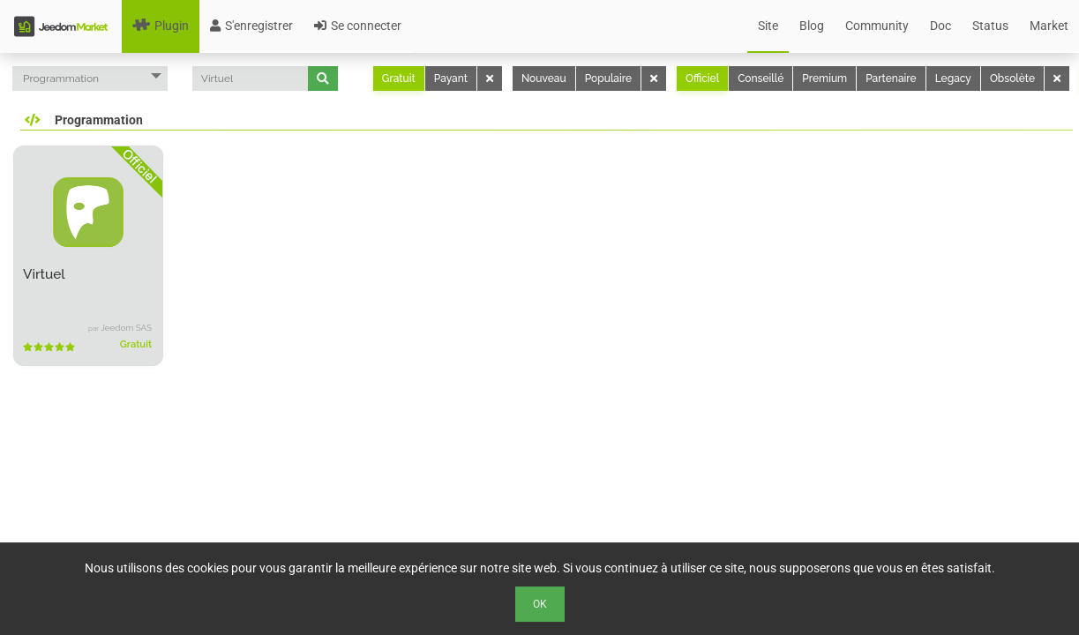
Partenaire (890, 78)
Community (877, 26)
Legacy (953, 78)
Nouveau (543, 78)
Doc (940, 26)
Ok (540, 604)
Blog (811, 26)
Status (990, 26)
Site (768, 26)
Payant (451, 78)
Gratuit (399, 78)
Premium (824, 78)
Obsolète (1012, 78)
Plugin (160, 26)
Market (1049, 26)
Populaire (608, 78)
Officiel (702, 78)
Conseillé (760, 78)
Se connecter (357, 26)
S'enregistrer (251, 26)
